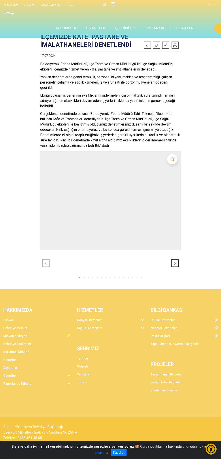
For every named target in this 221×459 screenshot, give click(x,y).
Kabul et (119, 452)
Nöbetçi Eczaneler (164, 328)
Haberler (9, 360)
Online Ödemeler (163, 320)
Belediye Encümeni (17, 344)
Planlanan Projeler (164, 390)
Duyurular (10, 367)
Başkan (8, 320)
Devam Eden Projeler (166, 382)
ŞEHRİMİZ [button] (123, 28)
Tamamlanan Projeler (166, 374)
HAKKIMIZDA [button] (65, 28)
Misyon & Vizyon (15, 336)
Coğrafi (82, 366)
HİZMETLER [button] (95, 28)
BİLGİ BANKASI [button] (154, 28)
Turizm (82, 382)
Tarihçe (82, 358)
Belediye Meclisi (15, 328)
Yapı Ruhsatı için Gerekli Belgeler (174, 344)
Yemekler (84, 374)
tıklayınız (101, 452)
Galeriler (9, 375)
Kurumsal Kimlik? (16, 352)
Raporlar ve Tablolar (18, 383)
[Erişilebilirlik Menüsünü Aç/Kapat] (211, 449)
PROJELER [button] (184, 28)
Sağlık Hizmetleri (89, 328)
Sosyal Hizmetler (89, 320)
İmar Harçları (160, 336)
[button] (165, 45)
